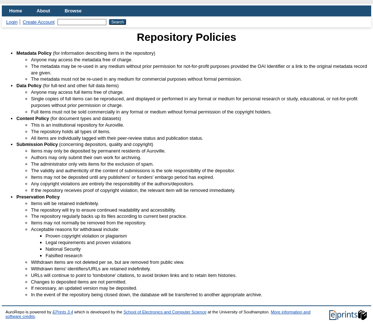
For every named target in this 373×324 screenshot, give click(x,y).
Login (11, 22)
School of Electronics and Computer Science (165, 312)
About (43, 11)
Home (15, 11)
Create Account (39, 22)
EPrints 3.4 (62, 312)
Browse (73, 11)
